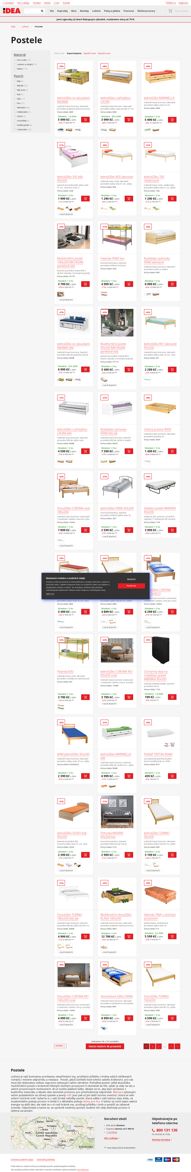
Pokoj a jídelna (112, 10)
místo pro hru (91, 1101)
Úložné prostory (146, 10)
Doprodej (62, 10)
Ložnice (96, 10)
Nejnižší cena (90, 53)
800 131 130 (166, 1130)
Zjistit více (50, 594)
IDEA (13, 26)
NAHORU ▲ (60, 1046)
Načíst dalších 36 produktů (105, 1046)
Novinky (84, 10)
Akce (74, 10)
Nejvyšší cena (104, 53)
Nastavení (131, 579)
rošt (69, 1095)
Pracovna (129, 10)
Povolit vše (131, 586)
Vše (52, 10)
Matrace (118, 1092)
